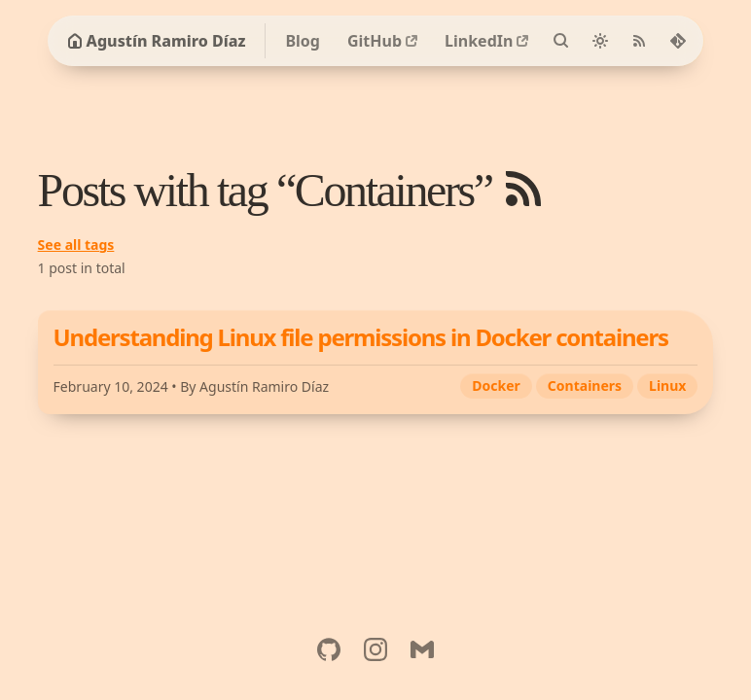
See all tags (76, 244)
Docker (496, 385)
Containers (585, 385)
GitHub (374, 41)
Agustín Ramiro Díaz (156, 41)
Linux (667, 385)
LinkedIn (479, 41)
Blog (302, 41)
